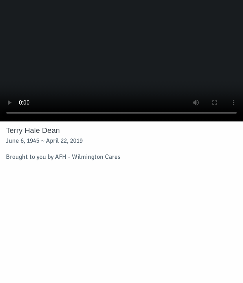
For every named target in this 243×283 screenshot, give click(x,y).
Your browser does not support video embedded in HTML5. (121, 60)
